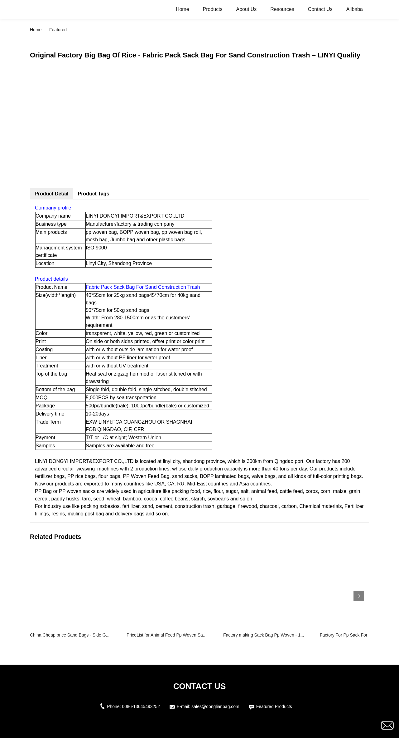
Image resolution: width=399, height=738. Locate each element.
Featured (58, 29)
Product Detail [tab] (51, 193)
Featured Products (274, 706)
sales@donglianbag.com (215, 706)
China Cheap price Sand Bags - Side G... (69, 634)
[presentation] (358, 596)
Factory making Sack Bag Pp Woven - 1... (263, 634)
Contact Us (320, 9)
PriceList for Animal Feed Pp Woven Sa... (167, 634)
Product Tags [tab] (93, 193)
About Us (246, 9)
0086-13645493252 (141, 706)
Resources (282, 9)
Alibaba (354, 9)
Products (212, 9)
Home (182, 9)
